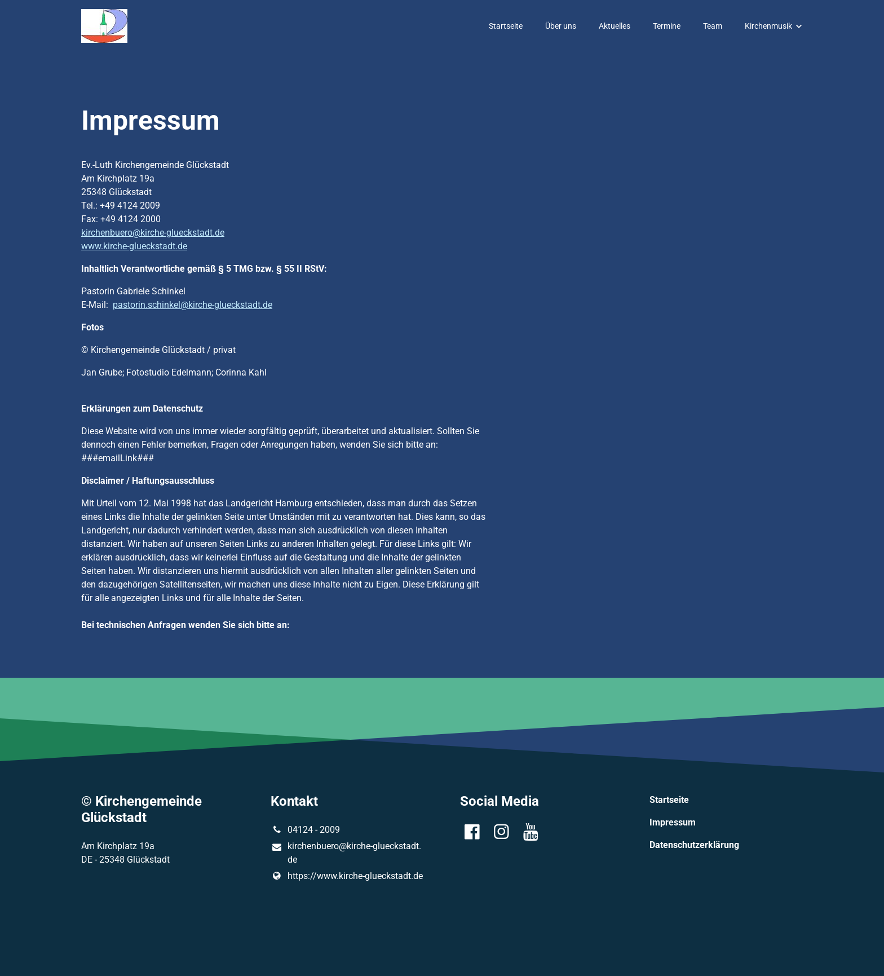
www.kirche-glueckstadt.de (134, 246)
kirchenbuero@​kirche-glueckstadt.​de (346, 854)
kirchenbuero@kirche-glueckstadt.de (152, 232)
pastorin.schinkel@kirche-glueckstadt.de (192, 304)
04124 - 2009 (305, 830)
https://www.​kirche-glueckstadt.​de (347, 876)
